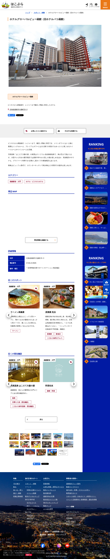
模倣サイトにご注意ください (55, 531)
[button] (9, 315)
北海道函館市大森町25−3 (18, 109)
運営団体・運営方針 (47, 535)
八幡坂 (92, 341)
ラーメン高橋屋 (17, 312)
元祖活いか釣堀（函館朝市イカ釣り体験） (99, 302)
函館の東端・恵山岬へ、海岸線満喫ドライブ (99, 247)
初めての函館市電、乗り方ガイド (99, 168)
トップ (27, 13)
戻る (35, 419)
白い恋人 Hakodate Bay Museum (99, 282)
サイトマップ (61, 535)
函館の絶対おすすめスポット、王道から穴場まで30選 (99, 208)
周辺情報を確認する (45, 240)
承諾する (28, 555)
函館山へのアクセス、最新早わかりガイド (99, 188)
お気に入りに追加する (36, 131)
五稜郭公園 (94, 361)
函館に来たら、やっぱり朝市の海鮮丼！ (99, 228)
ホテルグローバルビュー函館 (22, 97)
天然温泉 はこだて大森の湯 (22, 385)
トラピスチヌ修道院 (97, 322)
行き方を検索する (67, 131)
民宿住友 (49, 385)
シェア (12, 115)
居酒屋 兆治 (50, 312)
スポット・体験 (39, 13)
